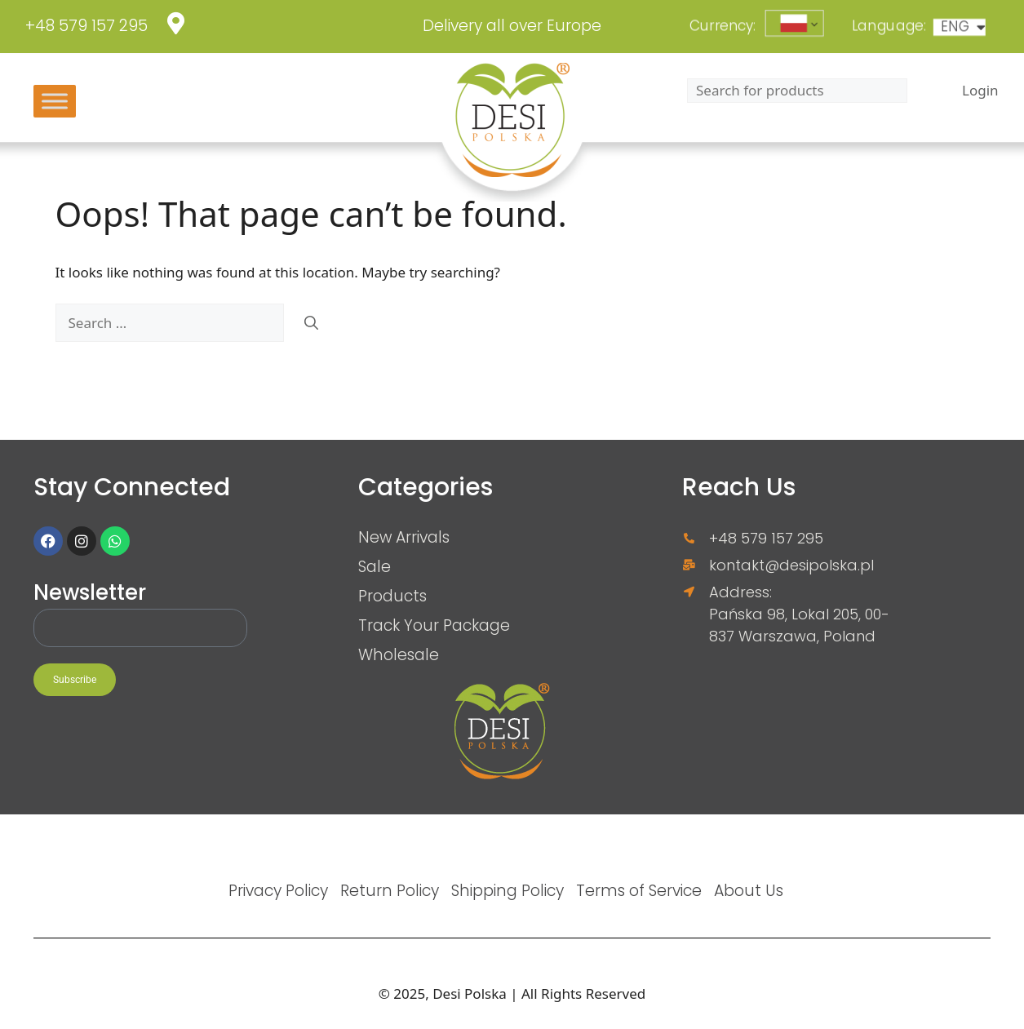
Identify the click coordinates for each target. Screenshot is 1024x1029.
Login (980, 90)
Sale (374, 566)
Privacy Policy (278, 890)
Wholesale (398, 654)
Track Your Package (434, 625)
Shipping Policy (507, 890)
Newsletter (89, 593)
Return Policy (389, 890)
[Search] (311, 323)
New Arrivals (404, 537)
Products (392, 595)
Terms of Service (639, 890)
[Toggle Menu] (55, 101)
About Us (748, 890)
